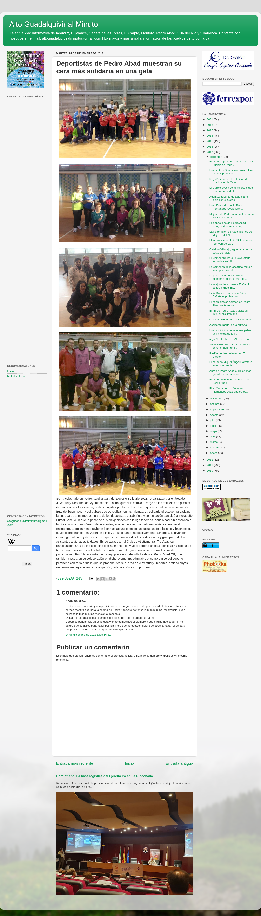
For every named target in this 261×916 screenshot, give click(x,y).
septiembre (217, 409)
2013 (210, 152)
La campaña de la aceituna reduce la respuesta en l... (230, 268)
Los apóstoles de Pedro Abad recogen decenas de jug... (227, 224)
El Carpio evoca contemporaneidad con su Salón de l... (231, 189)
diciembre (216, 156)
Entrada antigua (179, 763)
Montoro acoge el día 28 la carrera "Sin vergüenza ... (230, 242)
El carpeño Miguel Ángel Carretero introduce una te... (230, 363)
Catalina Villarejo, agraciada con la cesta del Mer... (230, 251)
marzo (214, 441)
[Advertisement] (27, 166)
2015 (210, 141)
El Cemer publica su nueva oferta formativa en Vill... (230, 259)
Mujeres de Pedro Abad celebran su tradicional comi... (231, 216)
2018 (210, 124)
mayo (214, 431)
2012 (210, 459)
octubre (215, 403)
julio (213, 420)
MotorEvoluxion (16, 376)
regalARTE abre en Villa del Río (229, 339)
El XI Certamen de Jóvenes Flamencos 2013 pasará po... (229, 390)
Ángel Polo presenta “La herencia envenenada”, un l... (230, 346)
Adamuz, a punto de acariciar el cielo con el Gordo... (229, 198)
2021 (210, 119)
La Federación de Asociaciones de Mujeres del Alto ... (230, 233)
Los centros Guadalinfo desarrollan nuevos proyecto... (231, 172)
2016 (210, 135)
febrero (215, 447)
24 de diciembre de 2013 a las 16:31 (88, 634)
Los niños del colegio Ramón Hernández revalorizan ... (227, 207)
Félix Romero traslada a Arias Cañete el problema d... (227, 295)
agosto (214, 414)
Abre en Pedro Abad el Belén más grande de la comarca (230, 372)
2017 (210, 130)
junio (213, 425)
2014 (210, 146)
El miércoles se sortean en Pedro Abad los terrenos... (229, 303)
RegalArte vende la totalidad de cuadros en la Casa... (228, 181)
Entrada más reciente (74, 763)
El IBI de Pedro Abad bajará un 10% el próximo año (228, 312)
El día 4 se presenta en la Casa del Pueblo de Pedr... (231, 163)
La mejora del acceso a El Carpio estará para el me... (229, 286)
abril (213, 436)
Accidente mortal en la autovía (228, 324)
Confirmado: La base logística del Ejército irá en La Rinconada (104, 776)
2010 (210, 470)
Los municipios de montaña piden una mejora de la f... (230, 332)
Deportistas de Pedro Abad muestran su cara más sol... (228, 277)
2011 (210, 465)
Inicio (129, 763)
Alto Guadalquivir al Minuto (53, 24)
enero (214, 452)
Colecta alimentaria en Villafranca (230, 319)
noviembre (217, 398)
